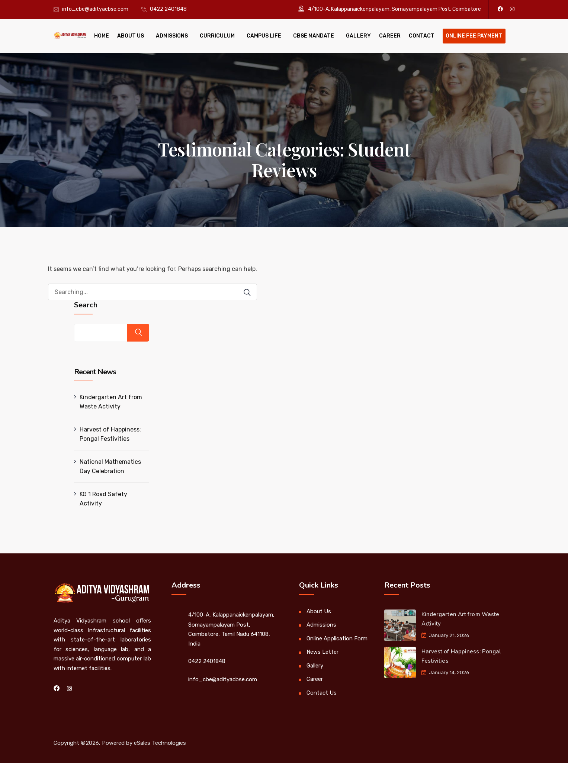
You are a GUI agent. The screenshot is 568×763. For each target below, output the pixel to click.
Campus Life (264, 36)
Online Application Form (337, 638)
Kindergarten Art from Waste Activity (111, 402)
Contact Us (322, 692)
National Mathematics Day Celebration (110, 466)
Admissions (172, 36)
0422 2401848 (168, 9)
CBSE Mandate (313, 36)
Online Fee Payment (474, 36)
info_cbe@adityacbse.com (95, 9)
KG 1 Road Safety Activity (103, 499)
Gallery (358, 36)
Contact (421, 36)
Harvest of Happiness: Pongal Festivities (110, 434)
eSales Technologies (160, 743)
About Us (130, 36)
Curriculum (217, 36)
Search (85, 305)
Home (101, 36)
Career (390, 36)
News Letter (322, 652)
